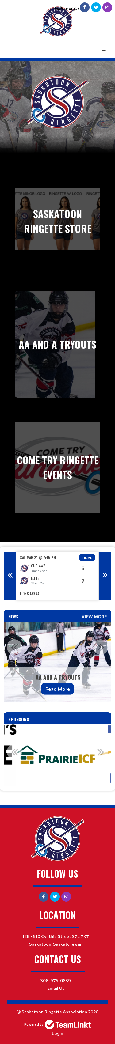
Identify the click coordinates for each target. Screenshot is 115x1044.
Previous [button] (10, 576)
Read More (57, 689)
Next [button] (105, 576)
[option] (57, 576)
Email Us (55, 988)
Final (87, 557)
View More (94, 616)
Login (57, 1033)
